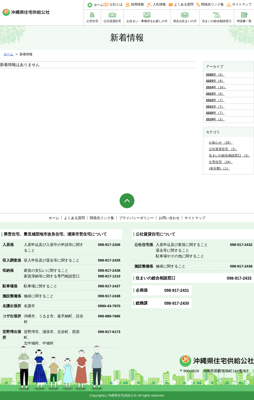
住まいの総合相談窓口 (216, 21)
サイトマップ (242, 4)
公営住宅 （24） (221, 162)
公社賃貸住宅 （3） (223, 149)
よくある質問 (183, 4)
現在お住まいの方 (184, 21)
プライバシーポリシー (136, 218)
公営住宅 (92, 21)
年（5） (215, 74)
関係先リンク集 (212, 4)
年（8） (215, 81)
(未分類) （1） (219, 168)
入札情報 (159, 4)
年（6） (215, 94)
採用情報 (137, 4)
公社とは (116, 4)
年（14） (216, 87)
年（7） (215, 100)
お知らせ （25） (221, 142)
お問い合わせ (169, 218)
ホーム (98, 5)
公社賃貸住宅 (112, 21)
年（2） (215, 119)
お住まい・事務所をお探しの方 (147, 21)
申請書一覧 (244, 21)
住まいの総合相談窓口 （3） (229, 155)
